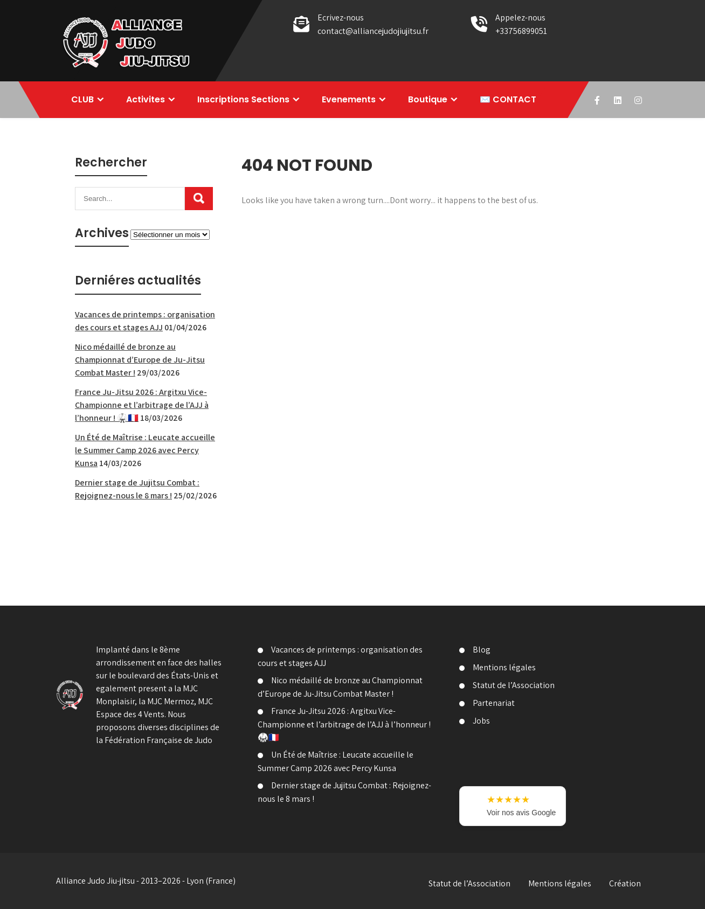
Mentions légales (504, 667)
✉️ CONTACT (508, 99)
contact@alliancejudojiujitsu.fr (372, 31)
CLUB (82, 99)
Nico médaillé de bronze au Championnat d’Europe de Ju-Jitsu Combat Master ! (140, 359)
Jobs (481, 720)
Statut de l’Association (514, 685)
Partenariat (494, 703)
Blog (481, 649)
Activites (145, 99)
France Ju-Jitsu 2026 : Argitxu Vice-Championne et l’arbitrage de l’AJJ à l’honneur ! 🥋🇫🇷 (142, 405)
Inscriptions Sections (243, 99)
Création (625, 883)
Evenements (349, 99)
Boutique (427, 99)
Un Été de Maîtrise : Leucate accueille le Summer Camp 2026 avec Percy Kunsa (145, 450)
